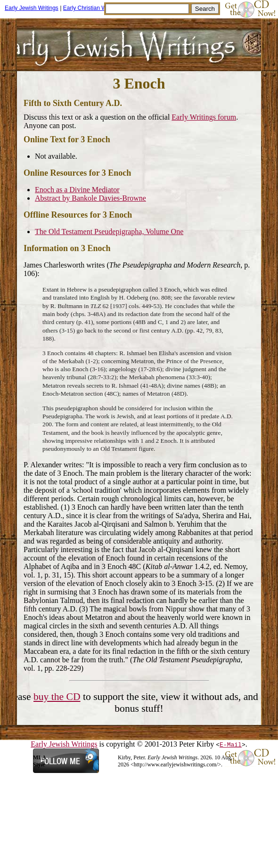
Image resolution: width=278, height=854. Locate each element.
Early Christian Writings (92, 8)
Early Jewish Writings (31, 8)
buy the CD (57, 696)
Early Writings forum (204, 117)
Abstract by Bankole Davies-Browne (90, 198)
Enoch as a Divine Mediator (77, 190)
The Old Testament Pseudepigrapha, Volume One (109, 232)
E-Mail (231, 744)
